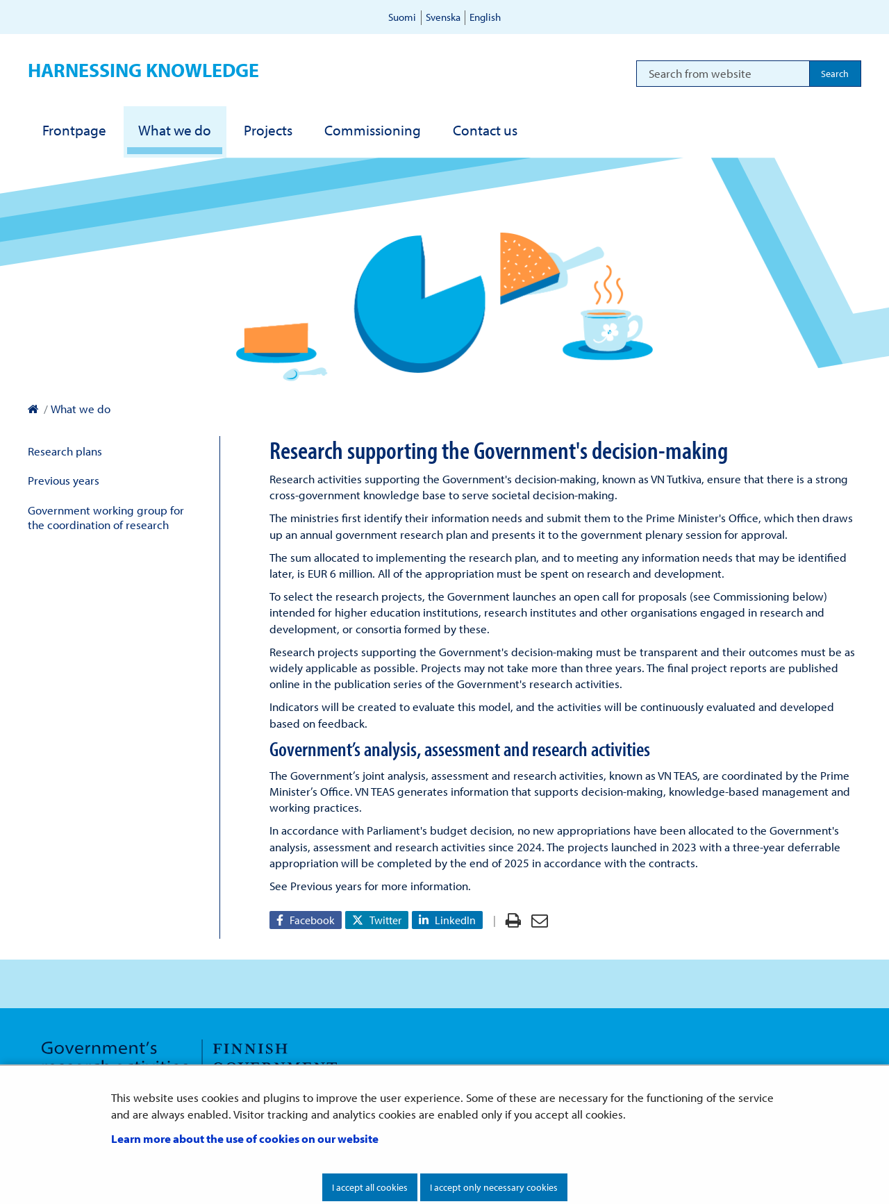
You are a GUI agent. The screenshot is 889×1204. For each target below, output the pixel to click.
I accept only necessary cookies (494, 1187)
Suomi (402, 17)
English (485, 17)
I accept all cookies (370, 1187)
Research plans (65, 451)
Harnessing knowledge (143, 70)
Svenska (443, 17)
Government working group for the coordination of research (106, 517)
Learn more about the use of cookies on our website (245, 1138)
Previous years (63, 480)
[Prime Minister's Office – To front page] (33, 408)
